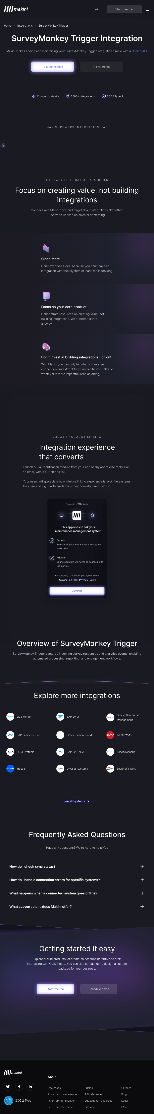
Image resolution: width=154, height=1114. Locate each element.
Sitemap (90, 1107)
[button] (147, 9)
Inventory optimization (62, 1100)
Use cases (54, 1087)
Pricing (89, 1087)
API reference (101, 66)
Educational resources (98, 1100)
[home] (16, 9)
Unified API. (140, 51)
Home (8, 25)
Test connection (52, 66)
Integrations (25, 25)
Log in (95, 9)
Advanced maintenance (62, 1094)
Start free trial (124, 9)
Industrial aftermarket (61, 1107)
